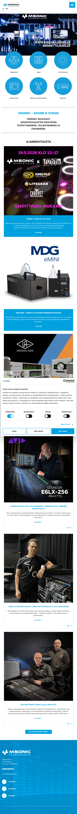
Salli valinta (38, 431)
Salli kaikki (63, 431)
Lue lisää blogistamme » (38, 732)
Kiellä (14, 431)
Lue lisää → (38, 522)
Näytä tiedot (65, 424)
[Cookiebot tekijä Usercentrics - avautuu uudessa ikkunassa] (64, 381)
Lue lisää (38, 232)
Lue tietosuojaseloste (9, 774)
